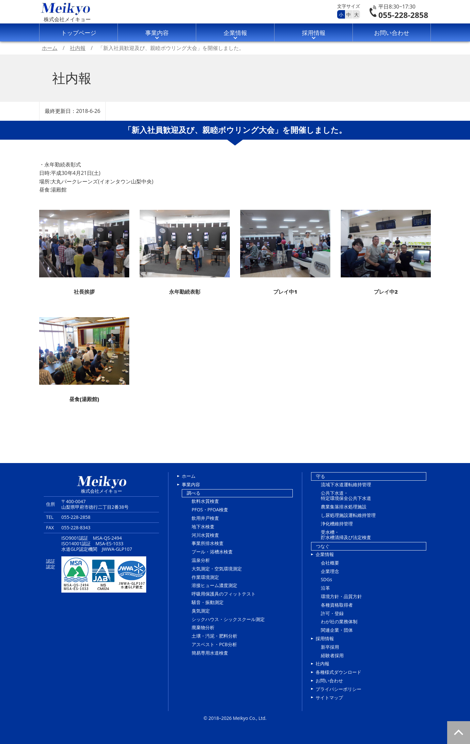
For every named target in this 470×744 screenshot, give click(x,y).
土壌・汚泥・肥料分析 (214, 636)
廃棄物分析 (203, 627)
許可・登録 (332, 613)
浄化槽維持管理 (337, 523)
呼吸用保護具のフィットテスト (224, 594)
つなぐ (323, 546)
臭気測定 (201, 611)
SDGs (326, 579)
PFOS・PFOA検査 (210, 509)
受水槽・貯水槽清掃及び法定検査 (346, 535)
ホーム (189, 476)
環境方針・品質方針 (341, 596)
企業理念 (330, 571)
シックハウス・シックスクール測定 (228, 619)
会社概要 (330, 563)
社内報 (322, 663)
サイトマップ (329, 697)
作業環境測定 (205, 577)
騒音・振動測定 (208, 602)
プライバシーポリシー (338, 689)
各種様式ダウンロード (338, 672)
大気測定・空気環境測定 (217, 569)
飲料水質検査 (205, 501)
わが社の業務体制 (339, 621)
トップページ (78, 33)
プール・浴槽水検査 (212, 552)
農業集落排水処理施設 (344, 507)
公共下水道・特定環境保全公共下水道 (346, 496)
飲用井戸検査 (205, 518)
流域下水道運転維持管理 (346, 484)
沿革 (325, 588)
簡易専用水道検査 (210, 653)
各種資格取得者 (337, 605)
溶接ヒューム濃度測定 (214, 585)
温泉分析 (201, 560)
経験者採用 (332, 655)
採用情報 (313, 33)
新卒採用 (330, 647)
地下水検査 (203, 526)
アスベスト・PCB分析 (214, 644)
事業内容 (157, 33)
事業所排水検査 (208, 543)
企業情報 (235, 33)
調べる (193, 493)
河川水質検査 (205, 535)
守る (320, 476)
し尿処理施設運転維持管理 (348, 515)
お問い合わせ (391, 33)
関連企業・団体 (337, 630)
